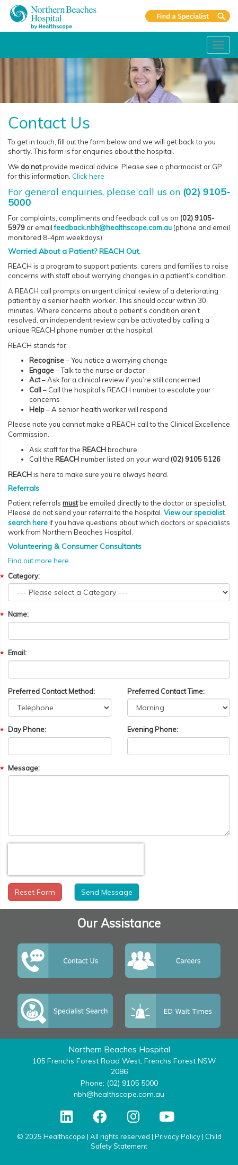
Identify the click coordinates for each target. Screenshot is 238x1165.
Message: (24, 768)
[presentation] (76, 859)
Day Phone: (27, 729)
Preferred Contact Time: (166, 691)
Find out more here (38, 560)
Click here (88, 176)
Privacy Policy (177, 1136)
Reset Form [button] (35, 892)
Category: (24, 576)
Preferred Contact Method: (51, 691)
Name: (18, 614)
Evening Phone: (152, 729)
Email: (17, 652)
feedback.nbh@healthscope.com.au (113, 227)
